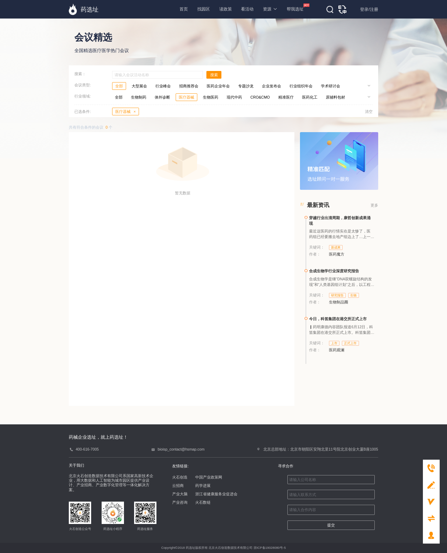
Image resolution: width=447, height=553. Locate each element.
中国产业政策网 (208, 477)
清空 (369, 111)
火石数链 (203, 502)
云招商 (178, 485)
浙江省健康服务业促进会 (216, 494)
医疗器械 (125, 111)
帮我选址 (295, 7)
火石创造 (180, 477)
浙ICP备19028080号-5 (270, 548)
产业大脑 (180, 494)
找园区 (203, 9)
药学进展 (203, 485)
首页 (183, 9)
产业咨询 (180, 502)
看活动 (247, 9)
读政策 (225, 9)
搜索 (214, 75)
